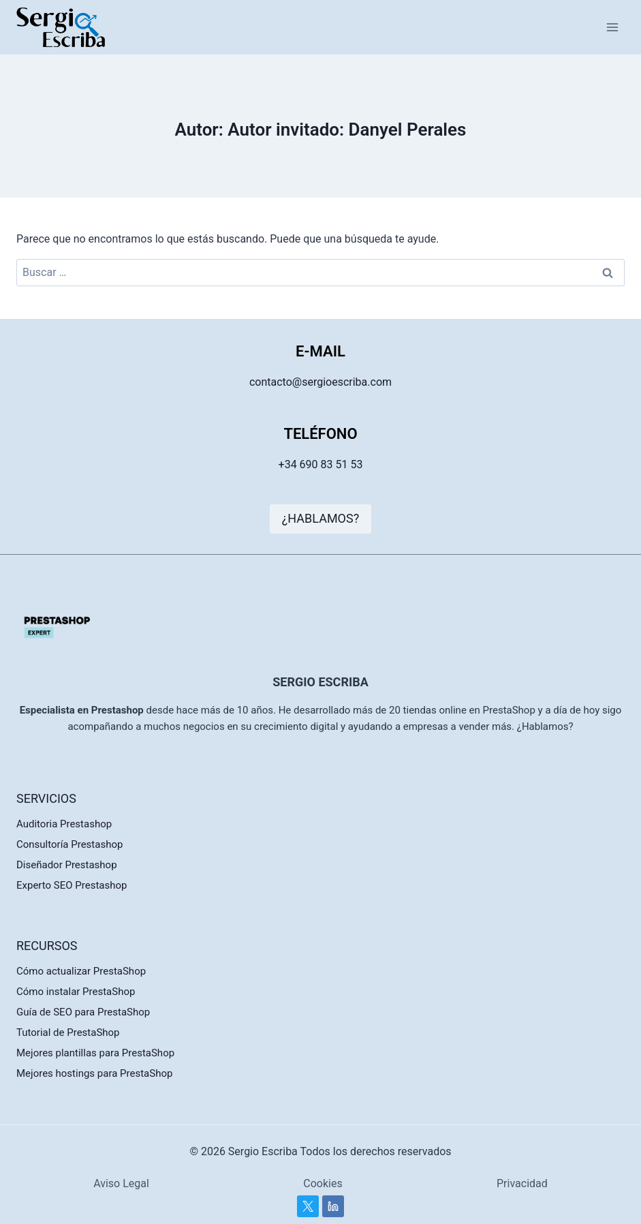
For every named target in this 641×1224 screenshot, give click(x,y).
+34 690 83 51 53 (321, 464)
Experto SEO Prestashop (71, 885)
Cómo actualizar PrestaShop (81, 971)
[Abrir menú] (612, 26)
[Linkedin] (333, 1206)
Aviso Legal (121, 1183)
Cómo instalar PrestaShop (75, 991)
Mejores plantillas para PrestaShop (95, 1053)
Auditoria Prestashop (64, 824)
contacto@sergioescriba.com (320, 382)
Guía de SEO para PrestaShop (83, 1012)
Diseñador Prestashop (66, 865)
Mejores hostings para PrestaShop (94, 1073)
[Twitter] (308, 1206)
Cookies (322, 1183)
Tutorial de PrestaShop (68, 1032)
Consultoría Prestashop (69, 844)
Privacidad (522, 1183)
